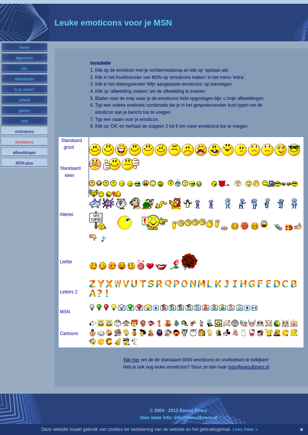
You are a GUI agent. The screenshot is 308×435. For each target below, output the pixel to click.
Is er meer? (24, 89)
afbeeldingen (24, 152)
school (24, 100)
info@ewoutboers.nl (195, 417)
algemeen (24, 58)
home (25, 47)
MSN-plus (24, 163)
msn (24, 121)
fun (24, 68)
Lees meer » (245, 429)
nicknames (24, 131)
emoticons (24, 142)
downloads (24, 79)
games (24, 110)
